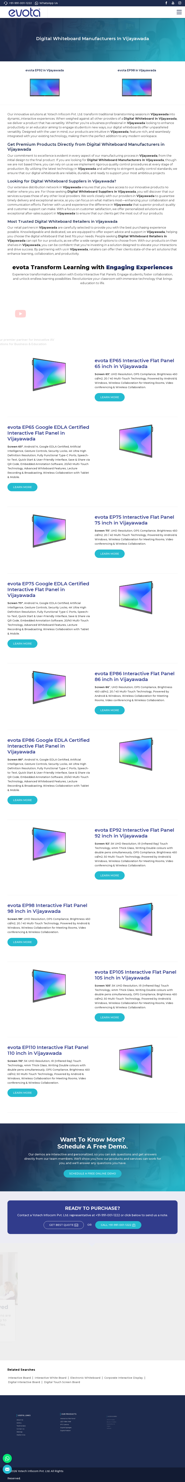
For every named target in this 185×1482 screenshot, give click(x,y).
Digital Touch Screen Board (62, 1382)
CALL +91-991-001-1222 (121, 1226)
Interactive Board (19, 1377)
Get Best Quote (66, 1226)
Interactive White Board (50, 1377)
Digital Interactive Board (24, 1382)
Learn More (109, 398)
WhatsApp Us (46, 3)
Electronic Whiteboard (85, 1377)
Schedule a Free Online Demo (92, 1175)
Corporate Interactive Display (123, 1377)
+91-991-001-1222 (18, 3)
